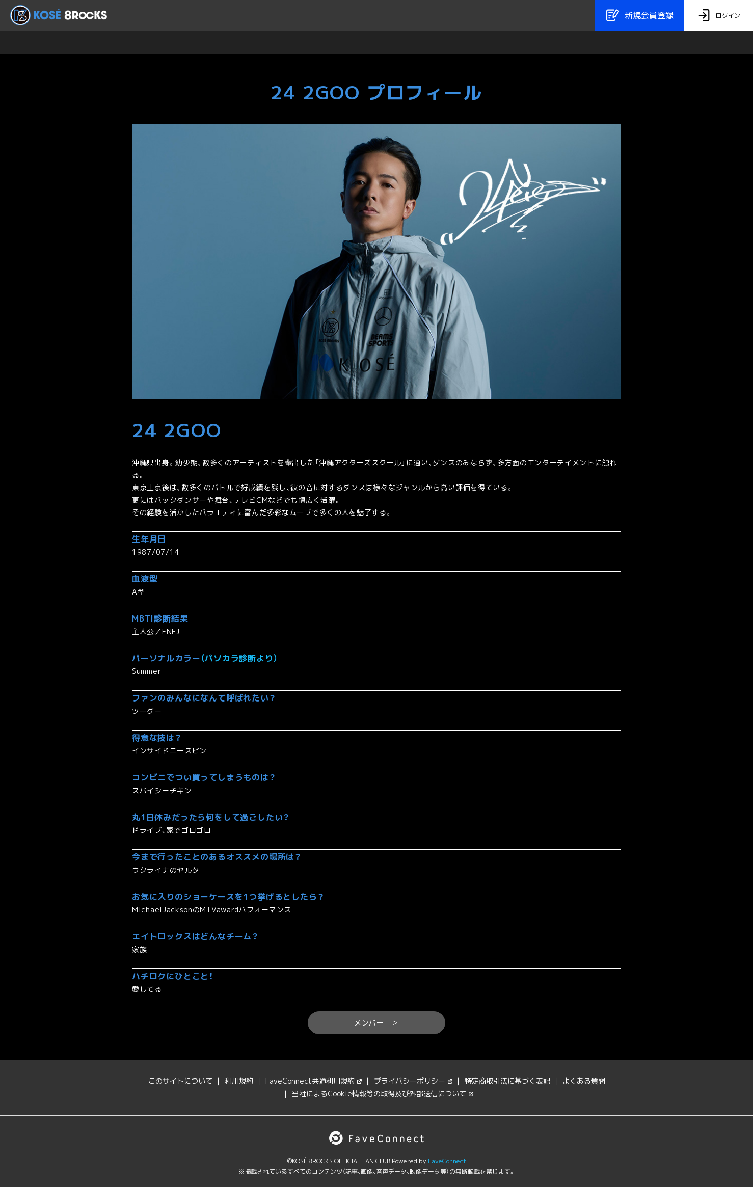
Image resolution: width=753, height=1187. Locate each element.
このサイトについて (180, 1081)
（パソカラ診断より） (239, 658)
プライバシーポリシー (413, 1081)
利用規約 (239, 1081)
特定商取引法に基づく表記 (507, 1081)
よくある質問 (583, 1081)
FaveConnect (447, 1160)
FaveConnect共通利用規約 (313, 1081)
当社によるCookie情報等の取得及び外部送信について (382, 1093)
